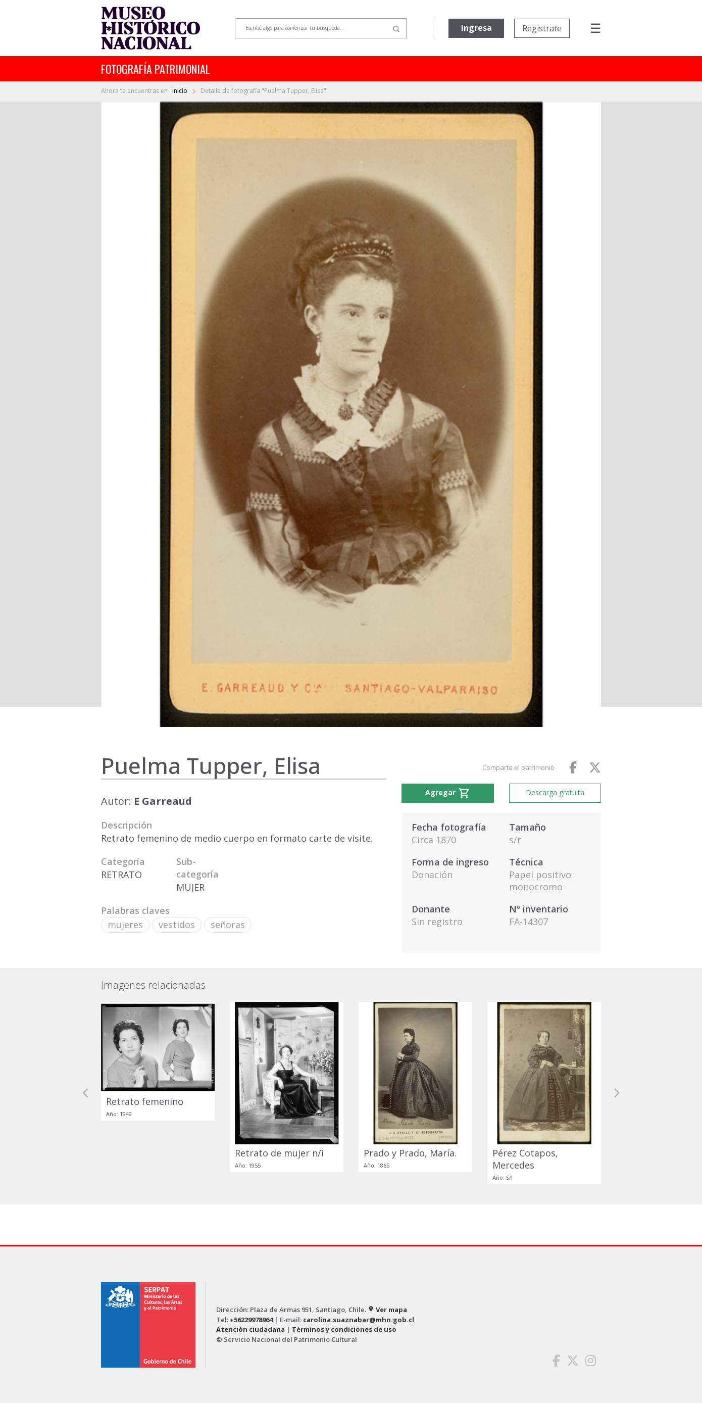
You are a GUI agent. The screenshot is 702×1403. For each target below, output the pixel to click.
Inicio (180, 90)
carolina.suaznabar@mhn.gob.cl (358, 1319)
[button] (86, 1093)
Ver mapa (387, 1309)
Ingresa (476, 27)
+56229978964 (251, 1319)
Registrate (542, 28)
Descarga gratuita (555, 792)
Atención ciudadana (250, 1329)
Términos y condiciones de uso (344, 1329)
